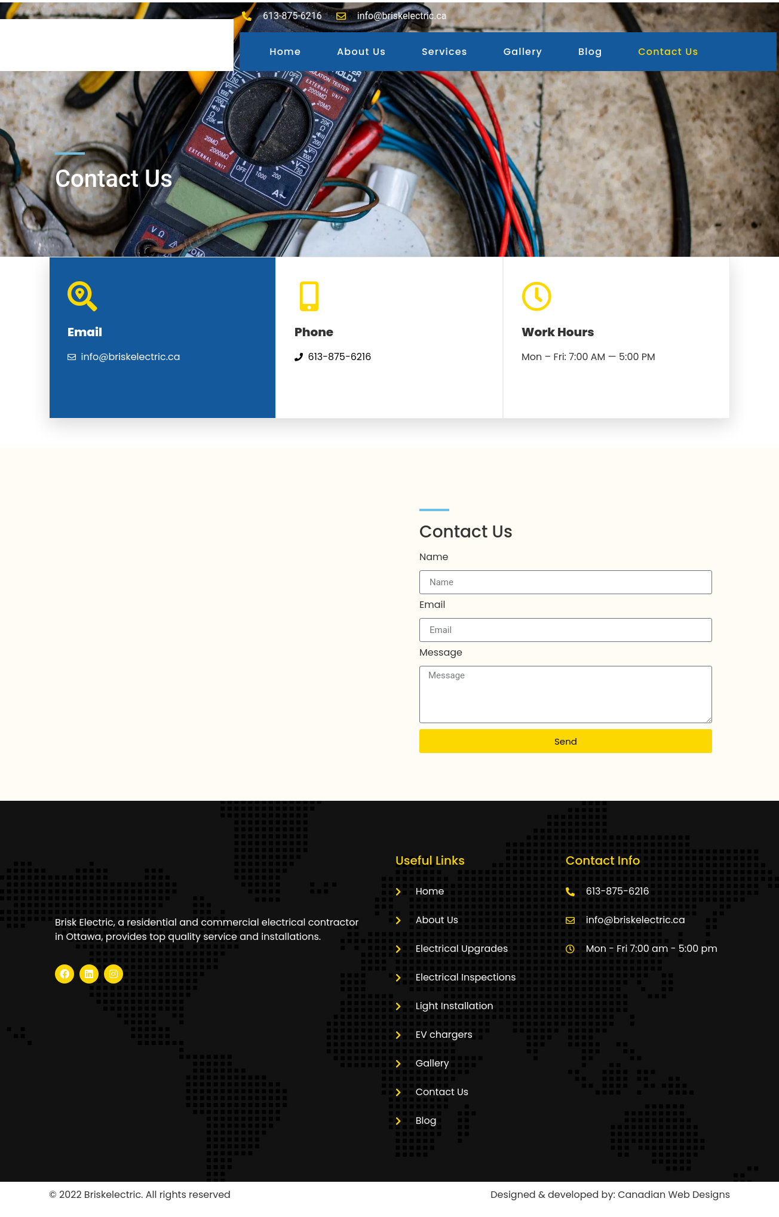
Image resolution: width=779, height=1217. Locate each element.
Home (285, 52)
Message (440, 653)
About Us (361, 52)
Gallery (523, 52)
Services (445, 52)
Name (433, 558)
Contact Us (668, 52)
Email (432, 605)
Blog (590, 52)
